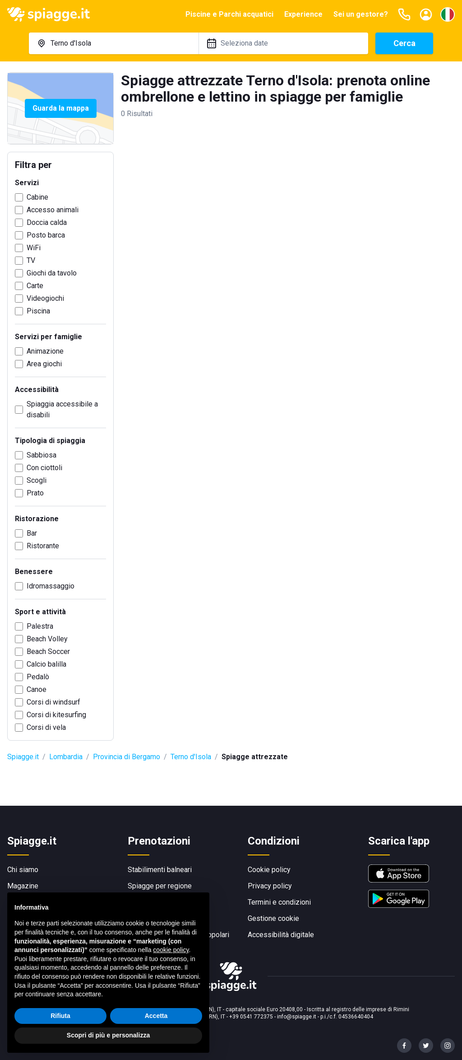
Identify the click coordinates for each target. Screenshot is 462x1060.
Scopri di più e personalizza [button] (108, 1035)
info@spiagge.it (296, 1016)
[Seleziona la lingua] (447, 14)
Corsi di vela (46, 727)
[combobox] (114, 43)
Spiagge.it (23, 756)
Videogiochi (45, 298)
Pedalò (38, 676)
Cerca (404, 43)
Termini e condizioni (279, 902)
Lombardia (66, 756)
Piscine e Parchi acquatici (229, 14)
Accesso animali (53, 209)
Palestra (40, 626)
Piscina (38, 311)
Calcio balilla (46, 664)
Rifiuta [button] (60, 1015)
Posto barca (46, 235)
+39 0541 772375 (251, 1016)
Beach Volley (47, 639)
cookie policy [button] (171, 949)
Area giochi (44, 364)
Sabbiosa (41, 455)
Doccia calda (47, 222)
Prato (35, 493)
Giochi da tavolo (52, 273)
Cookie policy (269, 869)
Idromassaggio (50, 586)
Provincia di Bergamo (126, 756)
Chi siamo (22, 869)
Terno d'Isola (191, 756)
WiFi (34, 247)
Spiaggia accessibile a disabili (62, 409)
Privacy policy (270, 886)
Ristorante (43, 546)
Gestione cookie (273, 918)
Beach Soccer (48, 651)
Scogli (36, 480)
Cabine (37, 197)
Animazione (45, 351)
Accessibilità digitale (281, 934)
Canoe (36, 689)
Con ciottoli (44, 467)
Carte (35, 285)
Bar (32, 533)
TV (31, 260)
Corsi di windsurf (53, 702)
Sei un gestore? (360, 14)
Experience (303, 14)
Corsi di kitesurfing (56, 714)
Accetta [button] (156, 1015)
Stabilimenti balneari (160, 869)
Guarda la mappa (60, 108)
